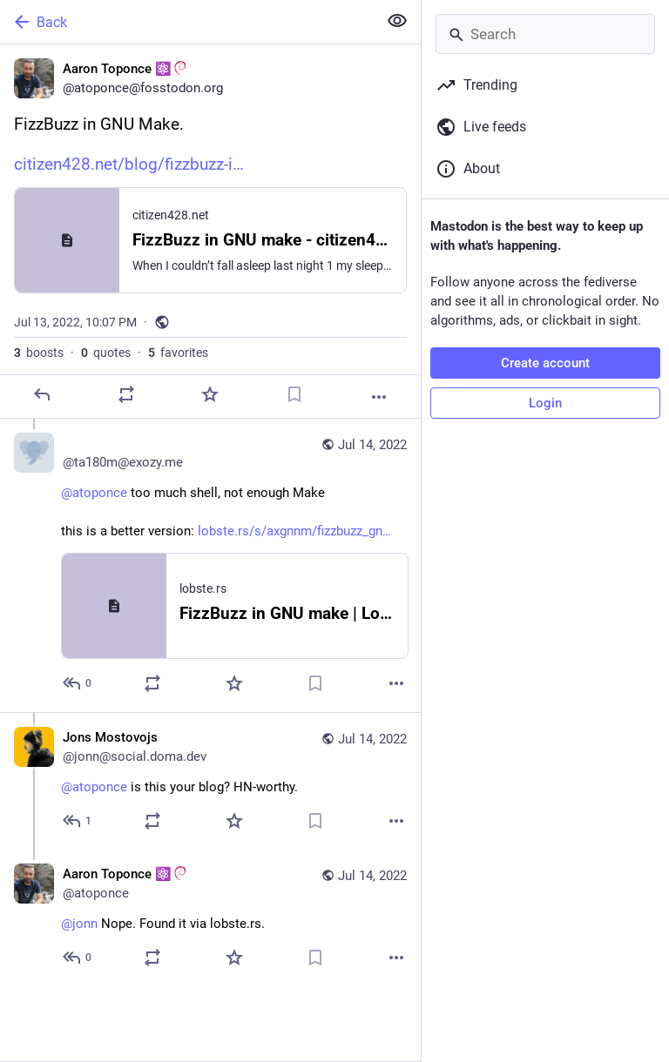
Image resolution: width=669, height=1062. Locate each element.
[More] (378, 396)
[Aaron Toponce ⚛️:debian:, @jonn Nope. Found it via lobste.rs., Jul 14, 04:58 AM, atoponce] (210, 918)
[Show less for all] (397, 21)
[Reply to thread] (78, 683)
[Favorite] (209, 394)
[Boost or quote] (126, 394)
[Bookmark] (294, 394)
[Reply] (41, 394)
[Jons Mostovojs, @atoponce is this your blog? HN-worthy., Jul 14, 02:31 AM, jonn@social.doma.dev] (210, 781)
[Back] (187, 22)
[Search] (545, 34)
